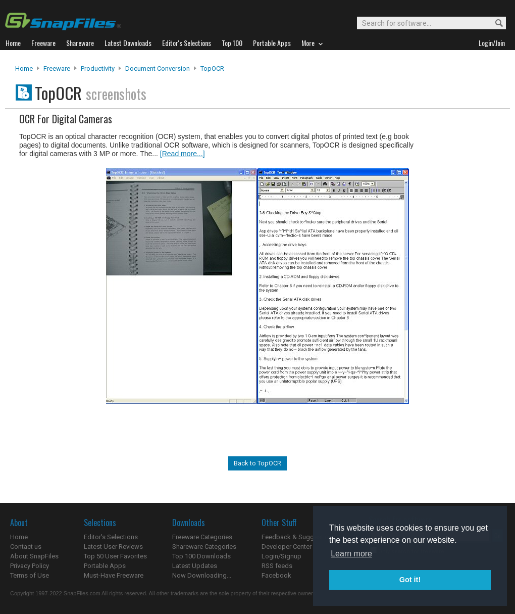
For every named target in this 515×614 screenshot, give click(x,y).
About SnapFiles (34, 556)
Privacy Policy (29, 566)
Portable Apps (105, 566)
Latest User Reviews (113, 546)
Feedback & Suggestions (299, 537)
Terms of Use (29, 575)
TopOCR (212, 68)
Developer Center (287, 546)
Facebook (276, 575)
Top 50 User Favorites (115, 556)
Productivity (98, 68)
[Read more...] (182, 154)
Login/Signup (281, 556)
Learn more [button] (351, 553)
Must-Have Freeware (113, 575)
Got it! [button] (410, 580)
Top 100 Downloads (201, 556)
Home (24, 68)
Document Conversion (157, 68)
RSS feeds (277, 566)
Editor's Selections (111, 537)
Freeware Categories (202, 537)
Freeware (56, 68)
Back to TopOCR (257, 463)
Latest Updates (194, 566)
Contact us (25, 546)
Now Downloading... (201, 575)
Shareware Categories (204, 546)
